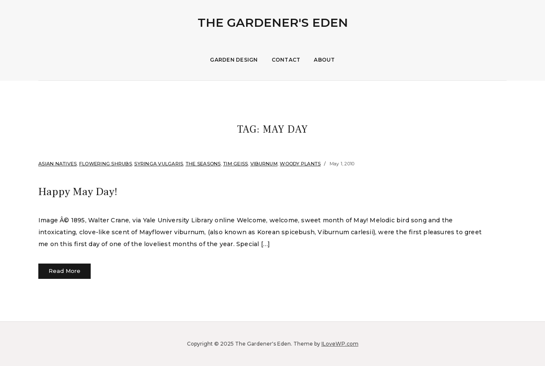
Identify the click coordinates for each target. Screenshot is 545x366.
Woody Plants (300, 164)
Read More (64, 270)
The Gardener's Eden (273, 22)
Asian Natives (57, 164)
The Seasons (203, 164)
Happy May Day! (88, 191)
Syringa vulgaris (158, 164)
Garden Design (234, 60)
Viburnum (264, 164)
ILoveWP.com (340, 343)
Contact (286, 60)
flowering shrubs (105, 164)
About (324, 60)
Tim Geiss (235, 164)
